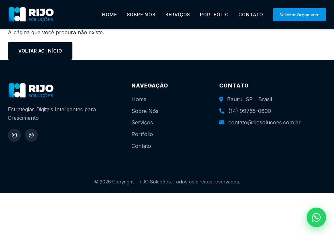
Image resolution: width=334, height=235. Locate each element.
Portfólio (142, 134)
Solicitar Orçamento (300, 14)
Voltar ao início (40, 51)
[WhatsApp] (31, 135)
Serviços (142, 122)
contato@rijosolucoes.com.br (264, 122)
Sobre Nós (145, 111)
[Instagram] (14, 135)
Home (138, 99)
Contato (141, 146)
